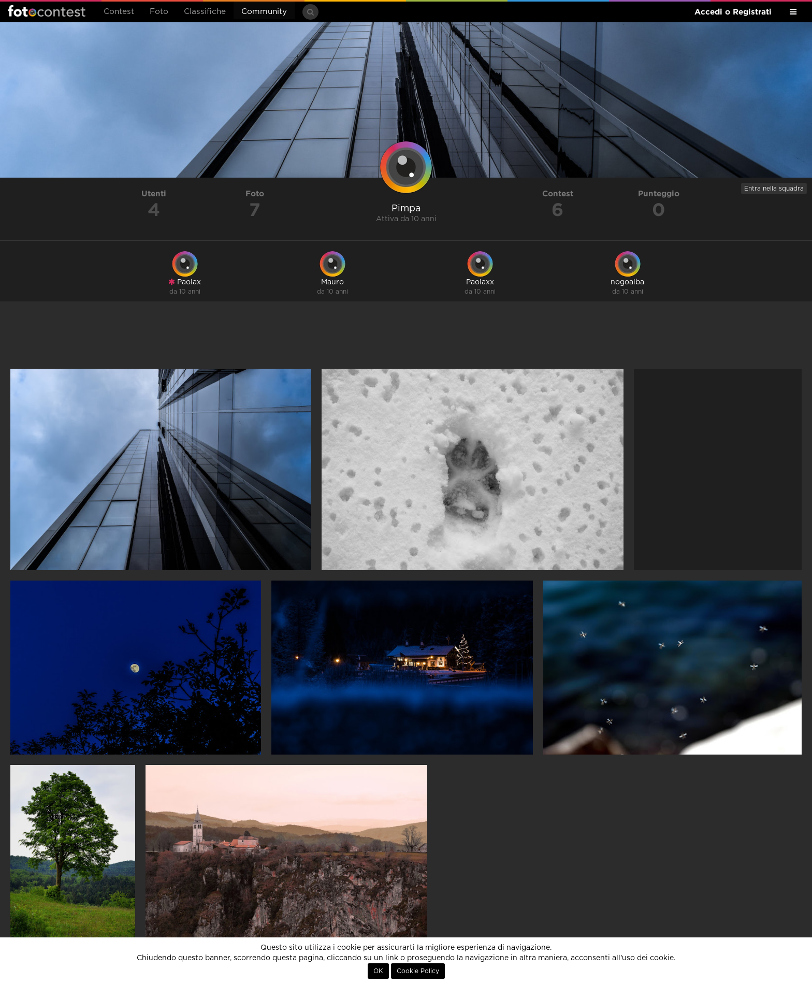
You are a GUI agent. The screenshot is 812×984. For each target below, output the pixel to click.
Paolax (184, 282)
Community (264, 12)
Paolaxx (480, 282)
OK (378, 971)
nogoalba (627, 282)
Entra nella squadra (774, 188)
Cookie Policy (418, 971)
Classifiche (205, 12)
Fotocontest (46, 11)
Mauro (332, 282)
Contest (119, 12)
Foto (159, 12)
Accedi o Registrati (733, 11)
